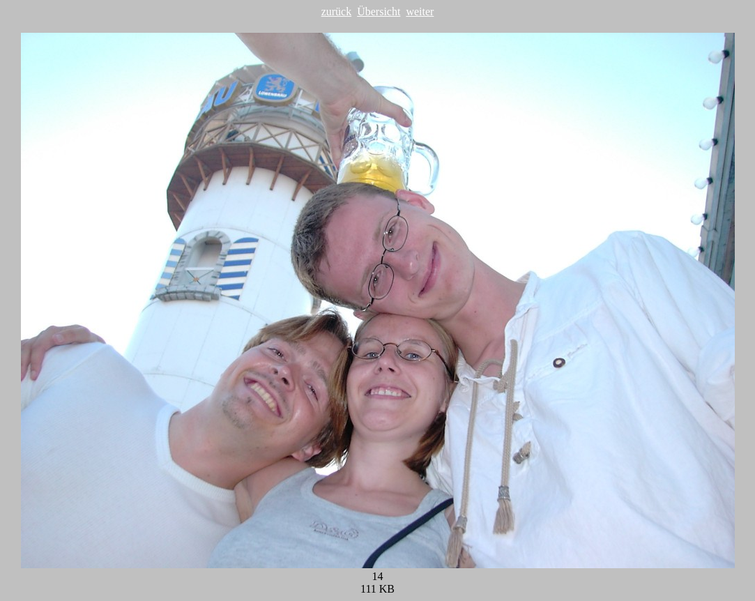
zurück (336, 11)
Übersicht (378, 11)
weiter (420, 11)
